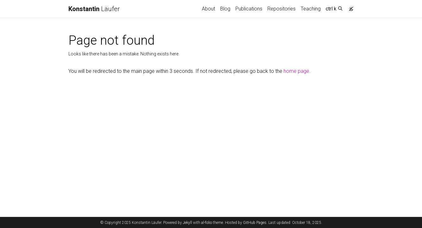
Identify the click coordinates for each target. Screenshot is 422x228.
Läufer (94, 9)
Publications (248, 9)
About (208, 9)
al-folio (206, 222)
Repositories (281, 9)
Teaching (311, 9)
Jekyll (187, 222)
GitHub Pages (254, 222)
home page (296, 71)
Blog (225, 9)
